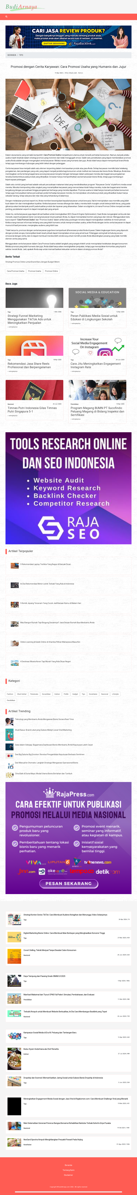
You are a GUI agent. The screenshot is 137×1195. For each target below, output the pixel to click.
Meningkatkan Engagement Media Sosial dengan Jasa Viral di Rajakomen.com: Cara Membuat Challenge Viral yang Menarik (76, 1099)
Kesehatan (93, 694)
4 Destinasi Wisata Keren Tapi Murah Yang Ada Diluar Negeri (45, 661)
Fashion (10, 694)
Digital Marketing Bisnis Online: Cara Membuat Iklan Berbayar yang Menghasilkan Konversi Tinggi (64, 933)
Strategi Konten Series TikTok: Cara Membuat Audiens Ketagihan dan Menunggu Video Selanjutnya (65, 915)
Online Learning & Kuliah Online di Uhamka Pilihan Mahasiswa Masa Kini (50, 642)
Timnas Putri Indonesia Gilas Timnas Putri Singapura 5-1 (32, 409)
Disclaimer (68, 1175)
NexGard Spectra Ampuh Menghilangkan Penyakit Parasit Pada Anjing (53, 1140)
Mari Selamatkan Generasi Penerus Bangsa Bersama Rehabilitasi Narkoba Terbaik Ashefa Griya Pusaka (67, 1123)
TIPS (21, 55)
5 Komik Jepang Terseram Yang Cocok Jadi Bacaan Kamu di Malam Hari (50, 603)
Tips (9, 312)
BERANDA (12, 55)
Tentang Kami (68, 1170)
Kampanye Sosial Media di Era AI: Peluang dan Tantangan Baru (50, 1033)
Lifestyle (115, 694)
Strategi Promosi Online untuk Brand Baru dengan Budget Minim (32, 262)
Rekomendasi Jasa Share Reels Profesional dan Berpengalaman (29, 365)
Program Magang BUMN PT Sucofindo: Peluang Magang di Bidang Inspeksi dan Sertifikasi (97, 411)
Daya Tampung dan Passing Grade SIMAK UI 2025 (44, 976)
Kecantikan (46, 694)
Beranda (68, 1165)
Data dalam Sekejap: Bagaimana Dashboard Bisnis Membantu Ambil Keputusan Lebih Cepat (54, 745)
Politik (66, 694)
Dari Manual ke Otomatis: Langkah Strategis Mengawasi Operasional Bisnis (46, 763)
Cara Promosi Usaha (15, 271)
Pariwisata (34, 694)
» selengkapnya (12, 327)
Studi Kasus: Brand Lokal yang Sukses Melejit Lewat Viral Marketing (43, 730)
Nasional (11, 404)
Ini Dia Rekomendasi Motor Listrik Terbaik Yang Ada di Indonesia (47, 584)
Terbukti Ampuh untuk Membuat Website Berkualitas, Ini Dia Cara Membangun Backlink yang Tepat (65, 1012)
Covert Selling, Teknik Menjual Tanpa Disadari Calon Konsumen (50, 950)
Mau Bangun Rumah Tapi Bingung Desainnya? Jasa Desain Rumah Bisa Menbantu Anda (57, 623)
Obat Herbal (21, 694)
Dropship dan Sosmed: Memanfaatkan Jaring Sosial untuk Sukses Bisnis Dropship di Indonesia (63, 1078)
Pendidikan (75, 404)
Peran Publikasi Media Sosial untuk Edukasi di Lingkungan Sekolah (94, 317)
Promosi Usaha (34, 271)
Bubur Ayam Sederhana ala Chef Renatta (41, 1049)
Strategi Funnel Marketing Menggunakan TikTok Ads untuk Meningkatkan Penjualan (29, 319)
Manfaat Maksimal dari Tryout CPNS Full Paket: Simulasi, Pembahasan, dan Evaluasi (59, 995)
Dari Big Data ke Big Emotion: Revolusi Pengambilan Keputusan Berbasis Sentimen (49, 754)
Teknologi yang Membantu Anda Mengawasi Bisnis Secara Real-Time (44, 719)
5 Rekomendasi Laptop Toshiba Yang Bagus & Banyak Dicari (45, 564)
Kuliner (57, 694)
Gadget (75, 694)
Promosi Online (51, 271)
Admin (80, 73)
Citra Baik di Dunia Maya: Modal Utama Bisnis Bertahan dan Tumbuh (43, 774)
